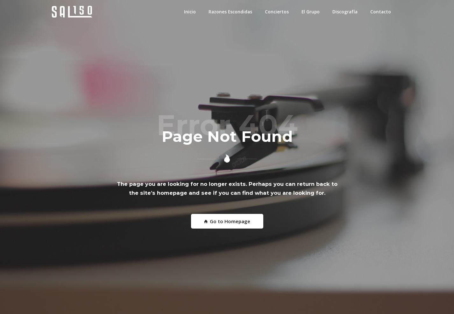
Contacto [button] (380, 12)
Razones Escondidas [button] (230, 12)
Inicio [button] (190, 12)
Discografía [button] (345, 12)
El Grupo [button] (310, 12)
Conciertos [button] (277, 12)
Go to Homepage (227, 221)
